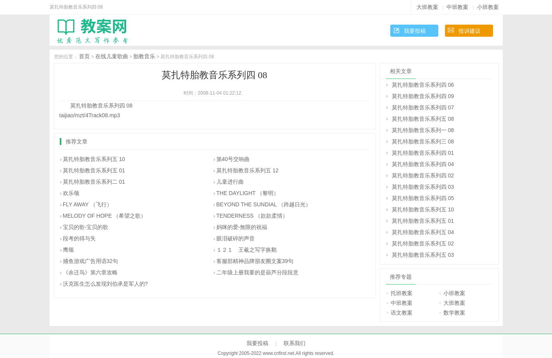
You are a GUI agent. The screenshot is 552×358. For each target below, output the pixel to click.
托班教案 (402, 293)
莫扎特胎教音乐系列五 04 (423, 232)
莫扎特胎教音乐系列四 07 (423, 107)
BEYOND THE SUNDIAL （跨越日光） (263, 204)
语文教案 (402, 313)
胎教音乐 (144, 56)
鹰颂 (68, 250)
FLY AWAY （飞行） (87, 204)
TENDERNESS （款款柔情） (252, 216)
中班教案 (457, 7)
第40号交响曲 (233, 159)
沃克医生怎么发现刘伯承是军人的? (105, 284)
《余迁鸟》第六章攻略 (90, 272)
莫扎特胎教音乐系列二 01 (94, 182)
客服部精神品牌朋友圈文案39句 (255, 261)
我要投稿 (415, 31)
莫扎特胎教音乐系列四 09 (423, 96)
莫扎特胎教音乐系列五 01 (94, 170)
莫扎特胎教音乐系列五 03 (423, 255)
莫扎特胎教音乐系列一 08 (423, 130)
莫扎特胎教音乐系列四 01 (423, 153)
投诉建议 (470, 31)
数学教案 (454, 313)
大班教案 (427, 7)
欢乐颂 (71, 193)
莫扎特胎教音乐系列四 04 (423, 164)
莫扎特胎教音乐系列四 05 (423, 198)
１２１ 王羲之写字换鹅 (246, 250)
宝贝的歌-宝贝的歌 (86, 227)
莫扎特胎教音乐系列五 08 (423, 119)
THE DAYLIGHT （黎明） (247, 193)
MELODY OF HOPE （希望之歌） (104, 216)
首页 (84, 56)
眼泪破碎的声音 (235, 238)
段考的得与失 (79, 238)
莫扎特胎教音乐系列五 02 (423, 243)
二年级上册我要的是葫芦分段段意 (257, 272)
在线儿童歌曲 (111, 56)
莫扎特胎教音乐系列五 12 (247, 170)
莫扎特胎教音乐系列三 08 (423, 141)
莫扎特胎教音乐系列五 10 (94, 159)
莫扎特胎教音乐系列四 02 (423, 175)
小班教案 (488, 7)
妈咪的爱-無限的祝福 (242, 227)
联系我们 (294, 343)
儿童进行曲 (230, 182)
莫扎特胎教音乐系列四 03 (423, 187)
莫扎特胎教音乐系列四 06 (423, 85)
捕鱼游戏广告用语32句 (90, 261)
